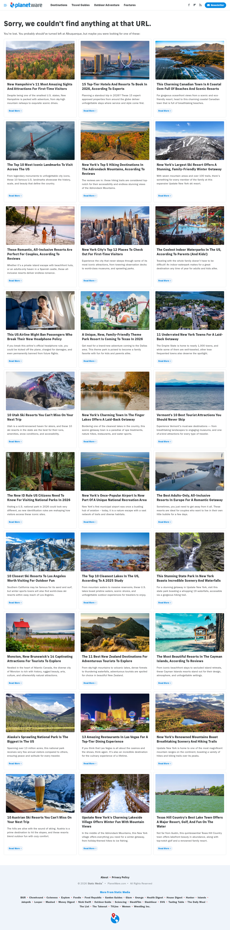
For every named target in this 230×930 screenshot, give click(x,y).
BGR (23, 897)
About (104, 877)
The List (84, 906)
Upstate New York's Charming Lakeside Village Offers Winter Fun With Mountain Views (113, 821)
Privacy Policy (120, 877)
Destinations (58, 5)
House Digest (174, 897)
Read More (14, 111)
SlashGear (151, 902)
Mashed (50, 902)
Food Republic (93, 897)
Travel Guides (81, 5)
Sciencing (120, 902)
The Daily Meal (196, 902)
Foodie (77, 897)
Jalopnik (26, 902)
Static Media (95, 883)
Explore (65, 897)
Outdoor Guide (102, 902)
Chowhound (36, 897)
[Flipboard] (194, 6)
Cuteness (52, 897)
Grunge (139, 897)
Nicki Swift (84, 902)
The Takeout (99, 906)
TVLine (115, 906)
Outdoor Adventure (107, 5)
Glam (129, 897)
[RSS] (200, 6)
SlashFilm (135, 902)
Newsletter (215, 5)
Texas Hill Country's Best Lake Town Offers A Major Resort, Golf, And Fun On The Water (190, 821)
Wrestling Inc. (142, 906)
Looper (38, 902)
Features (130, 5)
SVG (162, 902)
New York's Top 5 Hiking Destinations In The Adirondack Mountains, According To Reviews (113, 169)
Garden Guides (113, 897)
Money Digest (66, 902)
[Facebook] (189, 6)
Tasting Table (176, 902)
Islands (202, 897)
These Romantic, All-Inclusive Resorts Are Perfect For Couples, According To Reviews (39, 254)
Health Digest (155, 897)
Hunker (190, 897)
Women (126, 906)
